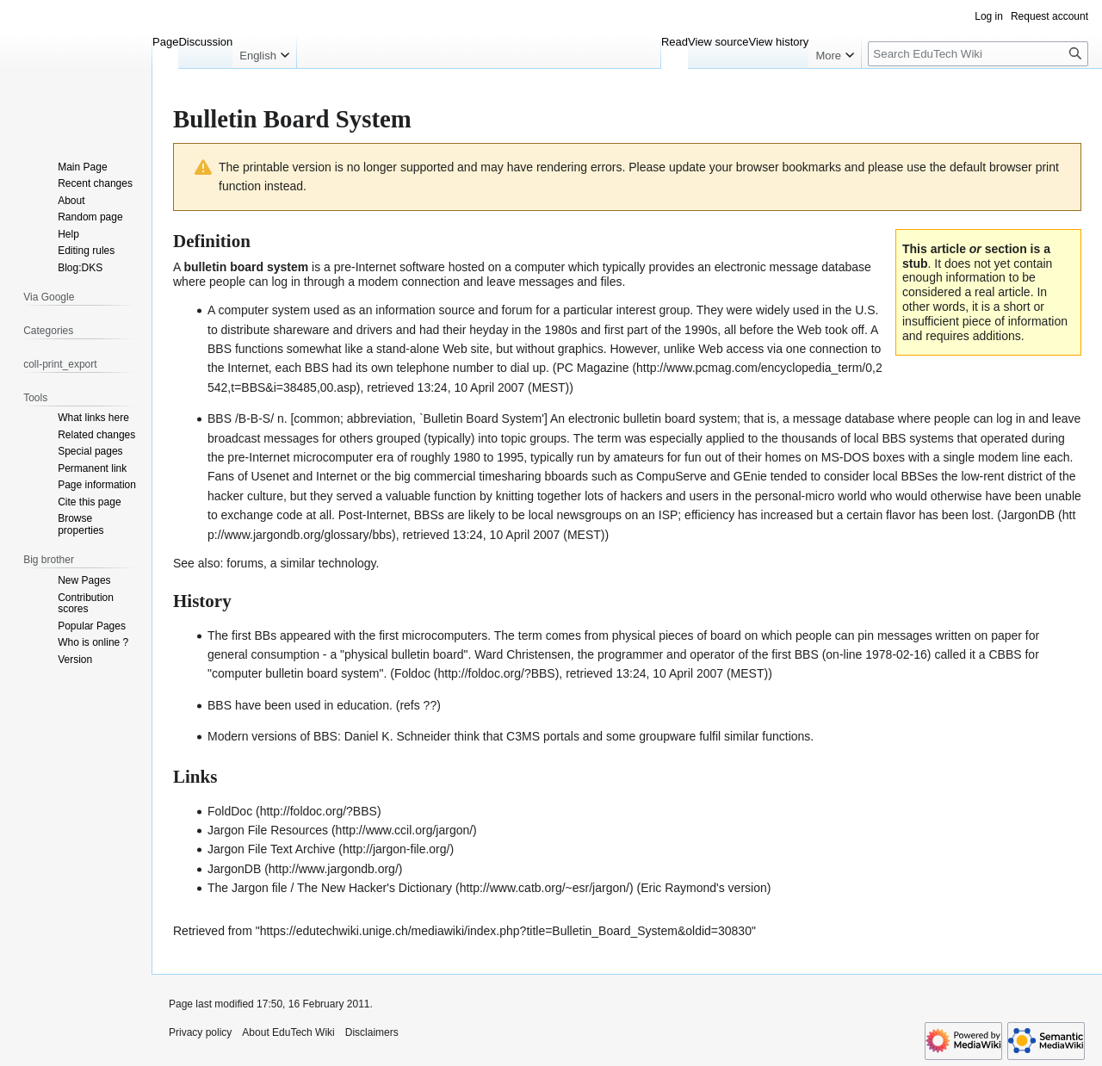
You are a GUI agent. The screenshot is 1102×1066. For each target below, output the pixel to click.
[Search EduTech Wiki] (978, 53)
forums (244, 563)
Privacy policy (200, 1032)
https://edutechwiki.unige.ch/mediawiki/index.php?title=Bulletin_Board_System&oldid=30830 (506, 931)
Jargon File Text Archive (271, 849)
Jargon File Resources (267, 830)
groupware (667, 736)
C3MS (523, 736)
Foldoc (412, 673)
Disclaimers (372, 1032)
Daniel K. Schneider (397, 736)
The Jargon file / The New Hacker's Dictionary (329, 888)
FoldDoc (229, 811)
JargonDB (234, 869)
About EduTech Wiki (288, 1032)
